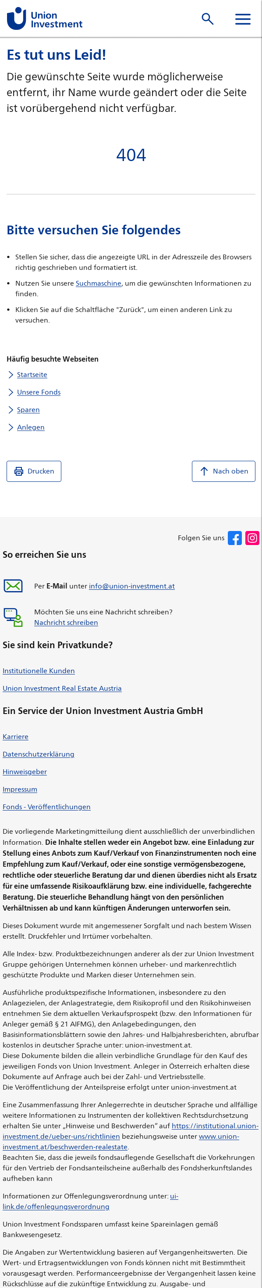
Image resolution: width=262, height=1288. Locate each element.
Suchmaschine (98, 283)
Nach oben (223, 471)
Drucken (34, 471)
